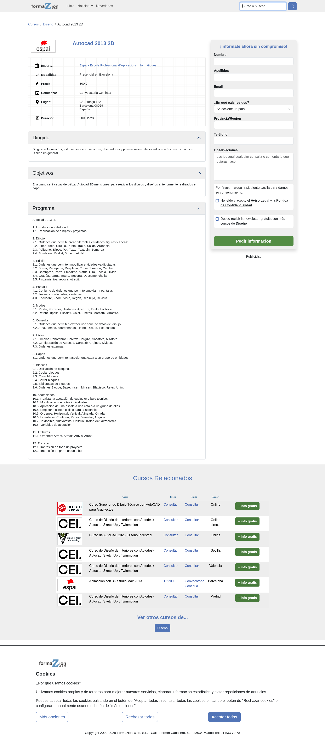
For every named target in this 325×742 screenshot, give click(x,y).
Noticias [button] (84, 6)
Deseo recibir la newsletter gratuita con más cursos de (253, 221)
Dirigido (41, 137)
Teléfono (220, 134)
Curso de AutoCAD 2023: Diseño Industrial (120, 535)
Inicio (70, 6)
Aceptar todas (224, 717)
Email (218, 86)
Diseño (162, 628)
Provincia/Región (227, 118)
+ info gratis (247, 506)
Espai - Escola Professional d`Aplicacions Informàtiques (118, 65)
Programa (43, 208)
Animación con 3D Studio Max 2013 (115, 581)
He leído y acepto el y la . (254, 203)
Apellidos (221, 70)
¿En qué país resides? (231, 102)
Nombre (220, 55)
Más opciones (52, 717)
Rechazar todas (139, 717)
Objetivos (43, 173)
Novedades (104, 6)
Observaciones (226, 150)
